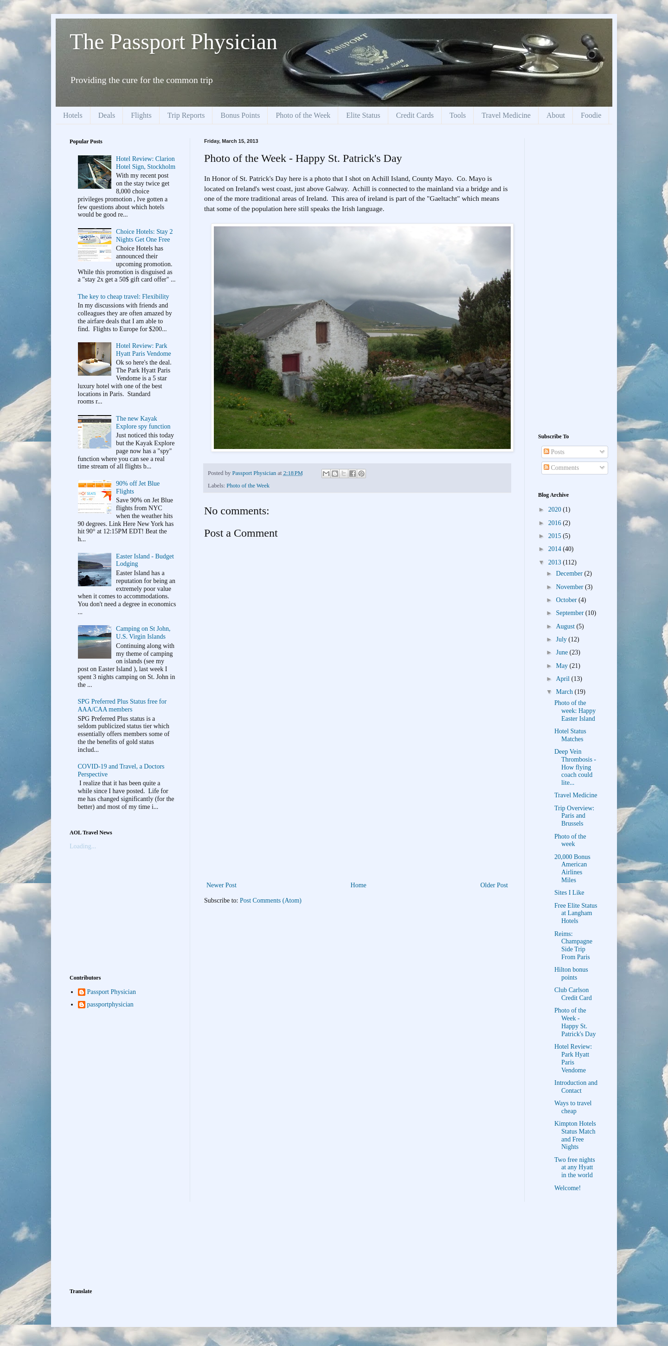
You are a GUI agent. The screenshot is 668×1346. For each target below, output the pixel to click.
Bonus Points (240, 115)
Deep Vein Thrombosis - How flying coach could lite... (575, 767)
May (562, 665)
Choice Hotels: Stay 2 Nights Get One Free (144, 235)
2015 (555, 535)
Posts (554, 452)
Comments (561, 467)
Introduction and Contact (575, 1086)
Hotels (73, 115)
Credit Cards (415, 115)
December (570, 573)
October (567, 599)
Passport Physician (111, 991)
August (566, 626)
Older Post (494, 885)
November (570, 586)
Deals (106, 115)
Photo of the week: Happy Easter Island (575, 710)
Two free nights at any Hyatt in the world (574, 1167)
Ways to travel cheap (573, 1107)
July (562, 639)
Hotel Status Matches (570, 735)
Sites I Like (569, 892)
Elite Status (363, 115)
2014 (555, 548)
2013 (555, 562)
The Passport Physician (173, 41)
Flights (141, 115)
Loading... (83, 846)
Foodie (591, 115)
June (562, 652)
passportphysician (110, 1004)
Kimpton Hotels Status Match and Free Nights (575, 1135)
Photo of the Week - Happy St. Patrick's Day (575, 1022)
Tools (458, 115)
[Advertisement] (357, 810)
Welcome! (567, 1188)
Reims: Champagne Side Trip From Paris (573, 945)
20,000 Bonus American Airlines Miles (572, 868)
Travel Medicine (506, 115)
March (565, 691)
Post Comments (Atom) (271, 900)
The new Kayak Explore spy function (143, 422)
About (555, 115)
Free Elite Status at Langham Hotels (575, 913)
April (563, 678)
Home (358, 885)
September (570, 612)
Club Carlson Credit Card (573, 994)
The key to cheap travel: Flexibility (123, 296)
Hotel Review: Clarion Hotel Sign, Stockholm (145, 162)
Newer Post (221, 885)
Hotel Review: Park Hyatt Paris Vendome (143, 349)
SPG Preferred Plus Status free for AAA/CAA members (122, 705)
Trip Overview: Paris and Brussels (574, 816)
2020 (555, 509)
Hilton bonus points (571, 973)
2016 (555, 522)
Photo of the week (570, 840)
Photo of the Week (303, 115)
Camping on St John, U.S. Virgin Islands (143, 632)
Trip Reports (186, 115)
